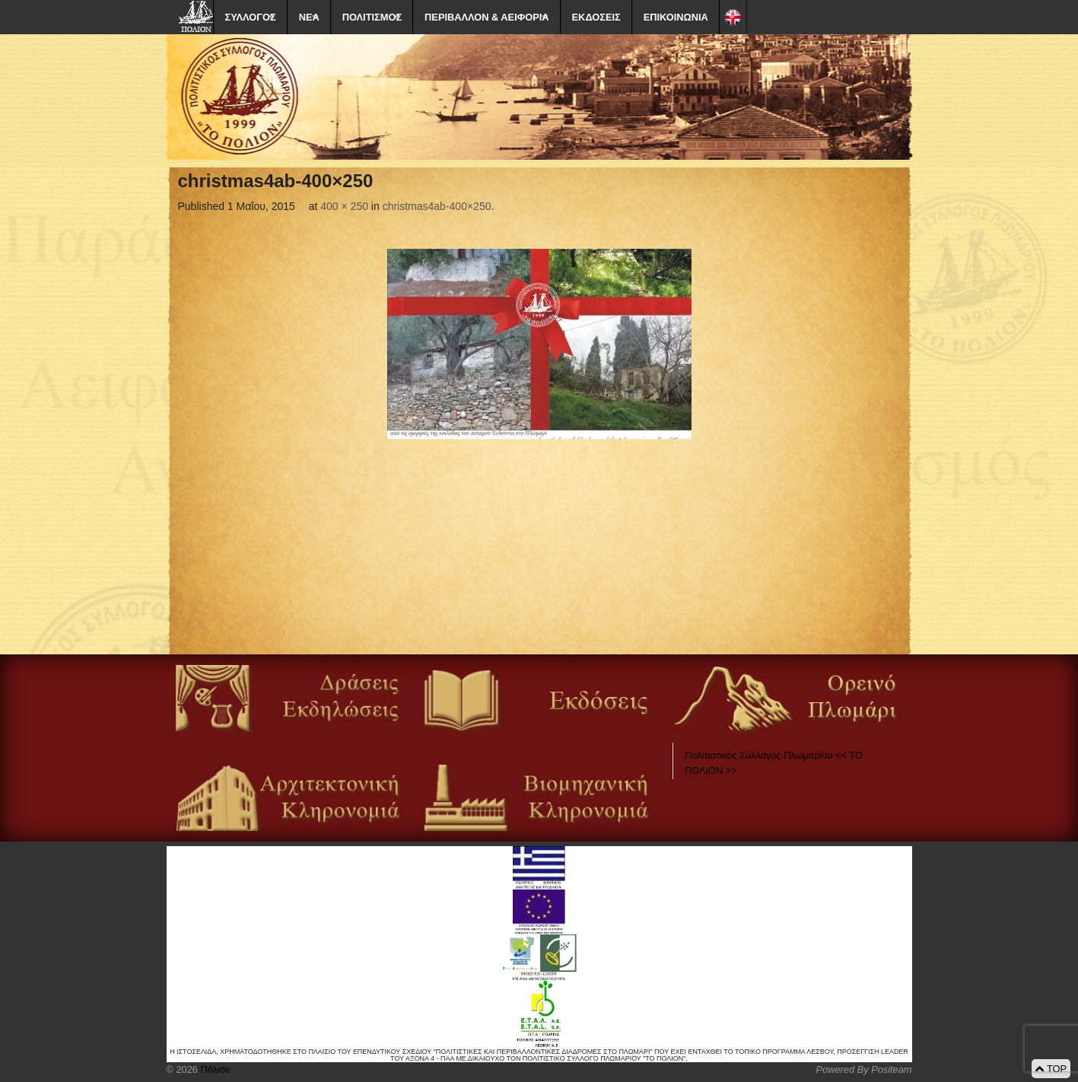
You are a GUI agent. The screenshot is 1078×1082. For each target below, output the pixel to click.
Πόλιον (214, 1069)
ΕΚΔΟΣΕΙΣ (596, 17)
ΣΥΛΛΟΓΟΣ (250, 17)
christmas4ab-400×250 (437, 206)
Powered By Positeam (864, 1069)
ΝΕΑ (309, 17)
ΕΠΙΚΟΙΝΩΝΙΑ (676, 17)
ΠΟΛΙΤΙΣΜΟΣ (372, 17)
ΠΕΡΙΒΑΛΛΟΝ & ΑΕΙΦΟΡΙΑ (487, 17)
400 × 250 (344, 206)
